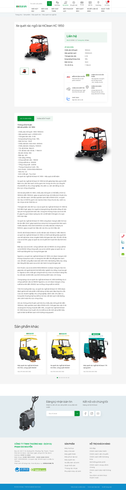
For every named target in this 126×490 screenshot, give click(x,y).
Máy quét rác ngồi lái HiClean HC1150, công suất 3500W (28, 366)
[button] (57, 377)
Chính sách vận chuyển (99, 454)
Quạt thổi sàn (70, 465)
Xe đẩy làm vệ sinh (72, 462)
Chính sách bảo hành (98, 451)
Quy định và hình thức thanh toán (98, 476)
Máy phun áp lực (71, 457)
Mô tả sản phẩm (25, 118)
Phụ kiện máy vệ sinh (73, 471)
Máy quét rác (70, 460)
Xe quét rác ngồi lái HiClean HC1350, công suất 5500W (60, 366)
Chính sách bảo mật (94, 487)
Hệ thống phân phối (97, 462)
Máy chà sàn (70, 451)
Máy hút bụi (69, 448)
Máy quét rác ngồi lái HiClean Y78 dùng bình (95, 366)
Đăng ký (77, 413)
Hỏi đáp (93, 448)
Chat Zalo (75, 97)
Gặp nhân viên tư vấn (77, 100)
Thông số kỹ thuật (43, 118)
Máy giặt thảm (70, 454)
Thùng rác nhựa (71, 468)
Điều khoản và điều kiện (78, 487)
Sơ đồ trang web (107, 487)
